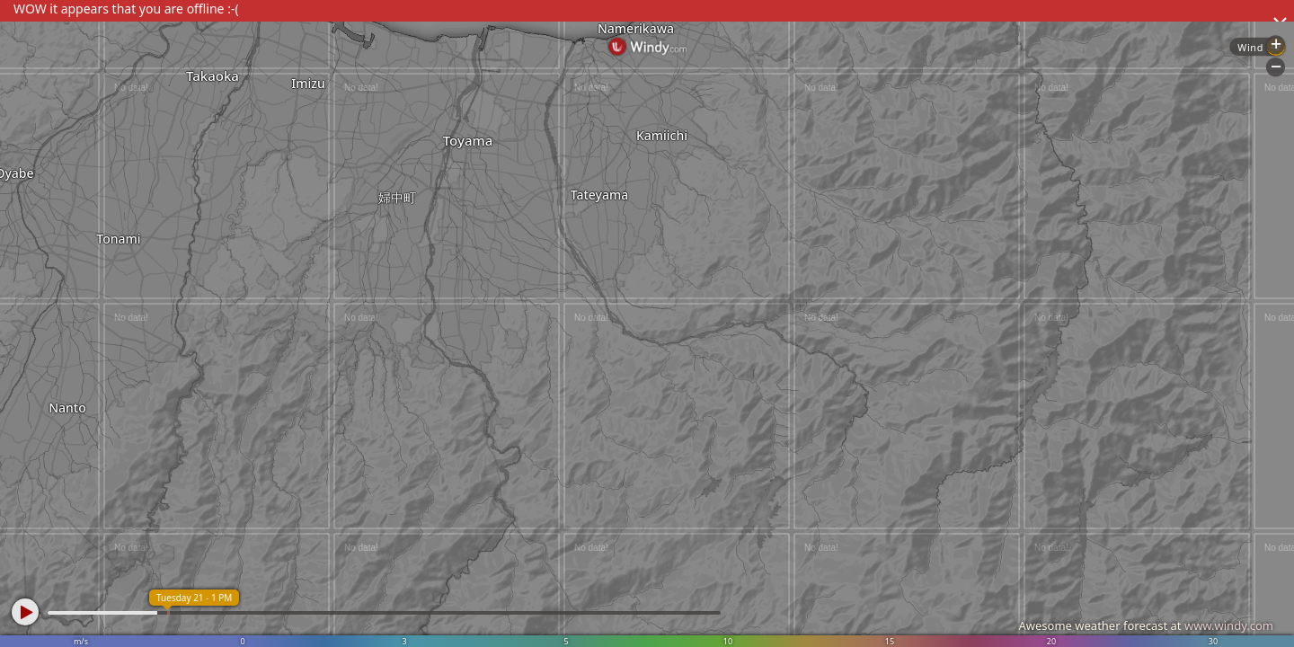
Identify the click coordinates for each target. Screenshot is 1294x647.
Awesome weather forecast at (1145, 625)
